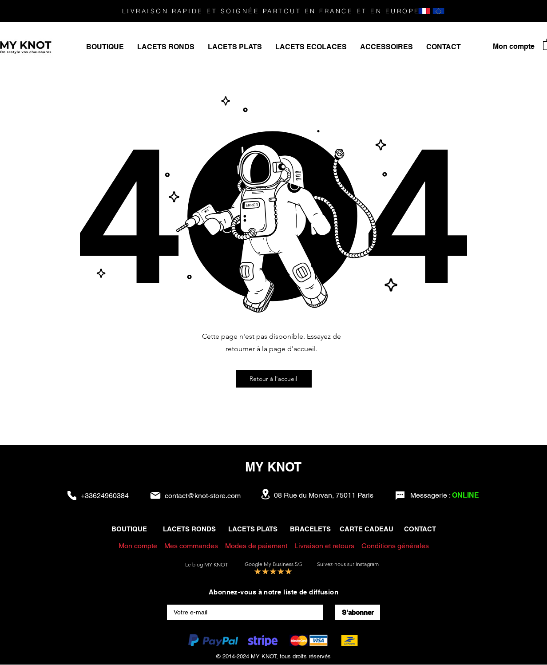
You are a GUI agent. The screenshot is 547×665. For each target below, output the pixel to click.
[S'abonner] (357, 612)
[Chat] (400, 495)
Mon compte (138, 546)
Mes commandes (191, 546)
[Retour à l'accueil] (274, 379)
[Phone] (71, 495)
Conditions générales (395, 546)
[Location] (265, 494)
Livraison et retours (325, 546)
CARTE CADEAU (366, 529)
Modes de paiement (256, 546)
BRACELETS (310, 529)
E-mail (176, 601)
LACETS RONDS (189, 529)
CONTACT (420, 529)
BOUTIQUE (129, 529)
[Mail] (155, 495)
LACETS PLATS (254, 529)
